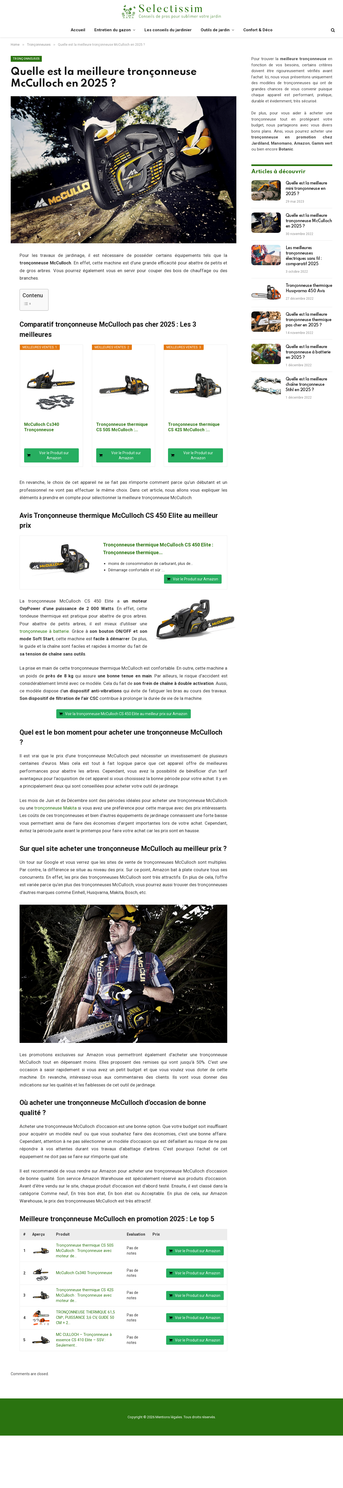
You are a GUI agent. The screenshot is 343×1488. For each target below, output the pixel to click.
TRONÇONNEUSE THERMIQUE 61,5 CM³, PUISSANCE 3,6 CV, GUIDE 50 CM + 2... (87, 1317)
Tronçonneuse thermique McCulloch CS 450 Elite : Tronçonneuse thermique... (158, 548)
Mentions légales (168, 1416)
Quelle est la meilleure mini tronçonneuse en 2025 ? (306, 188)
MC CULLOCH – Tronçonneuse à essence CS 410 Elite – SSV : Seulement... (83, 1339)
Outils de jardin (215, 30)
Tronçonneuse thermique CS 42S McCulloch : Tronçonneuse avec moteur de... (84, 1294)
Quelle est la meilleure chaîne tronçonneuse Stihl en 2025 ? (306, 384)
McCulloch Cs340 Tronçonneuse (41, 427)
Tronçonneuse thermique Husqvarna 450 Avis (309, 288)
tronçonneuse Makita (55, 808)
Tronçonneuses (26, 58)
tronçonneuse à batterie (44, 631)
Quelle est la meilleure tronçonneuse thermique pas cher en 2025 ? (308, 320)
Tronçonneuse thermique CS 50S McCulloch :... (122, 427)
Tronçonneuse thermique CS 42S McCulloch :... (194, 427)
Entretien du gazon (112, 30)
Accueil (78, 30)
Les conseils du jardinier (168, 30)
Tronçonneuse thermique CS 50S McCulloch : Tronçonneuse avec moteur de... (84, 1250)
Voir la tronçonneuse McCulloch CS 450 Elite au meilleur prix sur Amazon (126, 714)
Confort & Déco (258, 30)
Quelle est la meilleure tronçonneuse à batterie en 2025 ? (308, 352)
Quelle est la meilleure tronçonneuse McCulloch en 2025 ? (309, 221)
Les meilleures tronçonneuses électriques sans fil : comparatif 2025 (304, 256)
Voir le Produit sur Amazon (54, 455)
